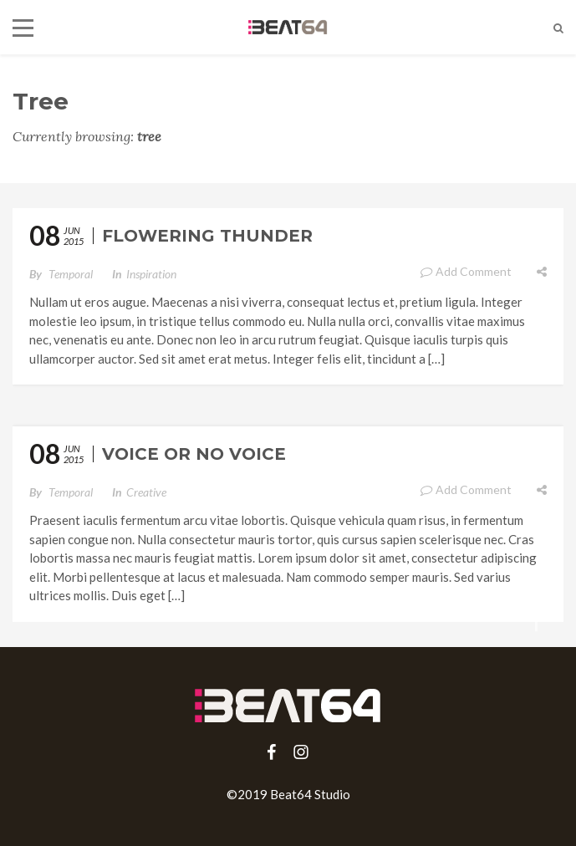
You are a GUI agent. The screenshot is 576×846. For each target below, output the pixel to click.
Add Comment (466, 271)
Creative (146, 492)
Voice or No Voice (194, 454)
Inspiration (151, 274)
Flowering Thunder (207, 236)
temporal (70, 274)
